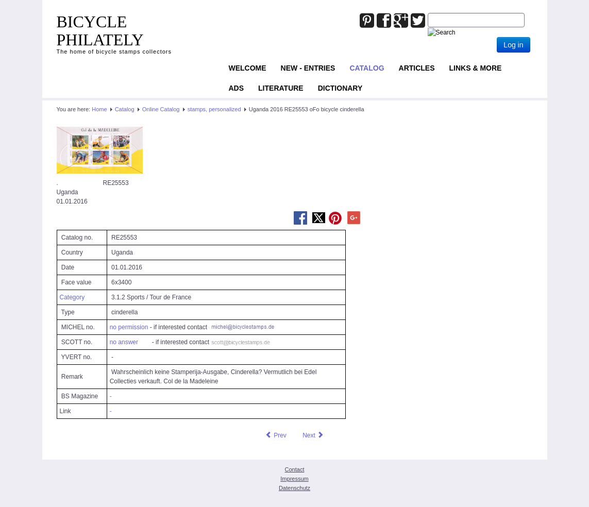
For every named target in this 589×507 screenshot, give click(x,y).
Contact (295, 469)
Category (72, 297)
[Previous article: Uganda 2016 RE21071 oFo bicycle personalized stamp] (276, 435)
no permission (129, 327)
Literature (281, 88)
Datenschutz (294, 488)
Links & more (475, 68)
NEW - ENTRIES (308, 68)
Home (99, 109)
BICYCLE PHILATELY (100, 30)
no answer (124, 342)
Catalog (366, 68)
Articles (417, 68)
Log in (513, 45)
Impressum (294, 479)
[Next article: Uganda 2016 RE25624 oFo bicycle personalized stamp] (313, 435)
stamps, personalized (214, 109)
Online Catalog (161, 109)
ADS (236, 88)
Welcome (247, 68)
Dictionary (340, 88)
